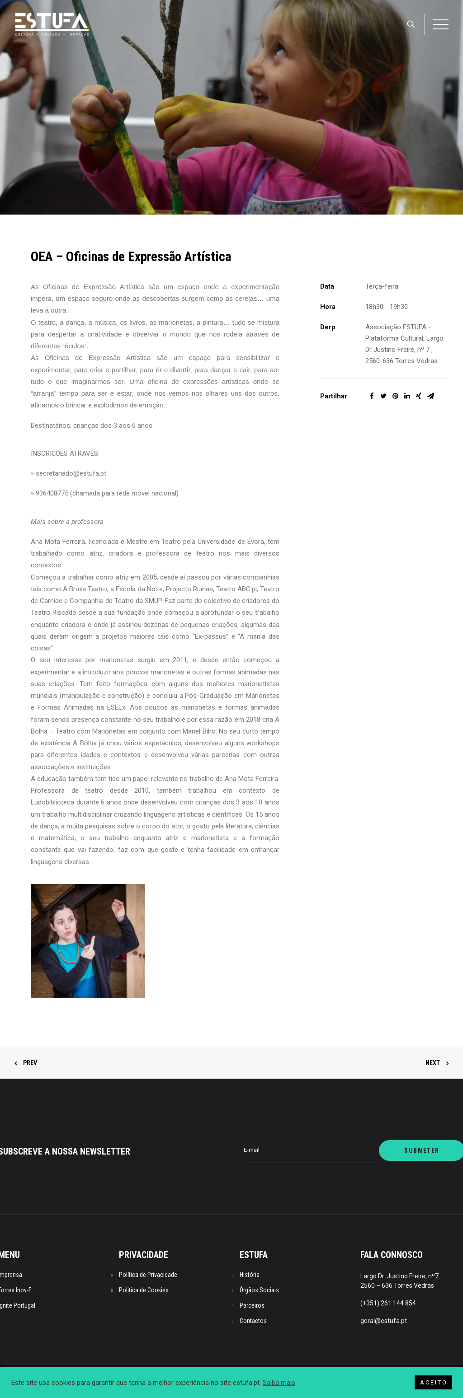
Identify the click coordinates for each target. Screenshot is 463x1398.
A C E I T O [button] (433, 1382)
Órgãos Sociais (259, 1290)
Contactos (253, 1321)
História (250, 1275)
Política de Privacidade (148, 1275)
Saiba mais (279, 1383)
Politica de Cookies (144, 1290)
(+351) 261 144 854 (388, 1303)
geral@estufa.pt (383, 1320)
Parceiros (252, 1305)
